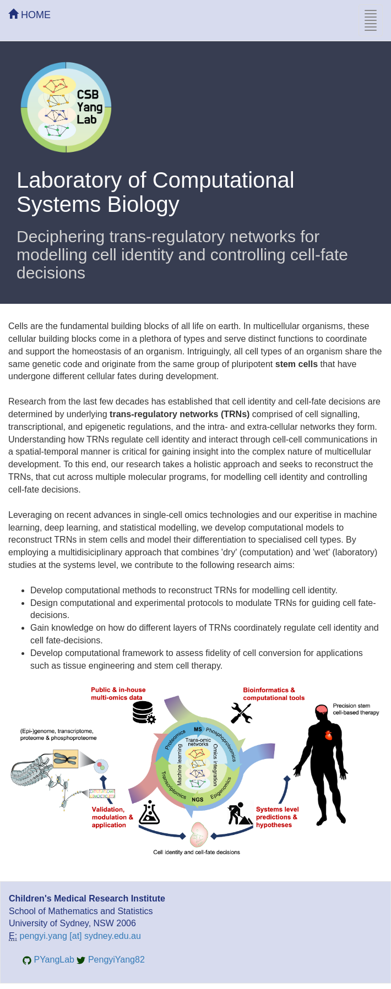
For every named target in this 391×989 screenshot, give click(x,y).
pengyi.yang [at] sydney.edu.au (80, 936)
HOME (29, 14)
